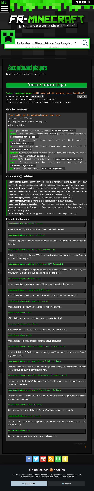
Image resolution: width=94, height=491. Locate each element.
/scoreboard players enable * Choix (47, 282)
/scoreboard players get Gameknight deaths (47, 307)
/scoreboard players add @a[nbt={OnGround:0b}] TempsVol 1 (47, 267)
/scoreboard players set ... (52, 168)
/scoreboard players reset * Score (47, 428)
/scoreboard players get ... (22, 143)
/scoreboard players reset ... (23, 165)
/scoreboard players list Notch (47, 331)
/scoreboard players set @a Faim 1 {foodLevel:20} (47, 252)
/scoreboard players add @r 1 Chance (47, 225)
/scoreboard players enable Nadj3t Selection (47, 294)
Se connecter (83, 2)
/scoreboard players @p (47, 443)
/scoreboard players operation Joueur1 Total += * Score (47, 370)
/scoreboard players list (21, 149)
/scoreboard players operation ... (33, 156)
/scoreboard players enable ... (25, 137)
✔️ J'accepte (28, 484)
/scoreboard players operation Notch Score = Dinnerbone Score (47, 385)
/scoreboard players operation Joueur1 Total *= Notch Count (47, 355)
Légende (81, 96)
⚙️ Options (66, 484)
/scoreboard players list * (47, 343)
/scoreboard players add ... (63, 130)
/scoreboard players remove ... (69, 159)
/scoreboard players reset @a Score (47, 416)
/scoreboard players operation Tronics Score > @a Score (47, 400)
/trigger (52, 133)
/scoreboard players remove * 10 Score (47, 237)
